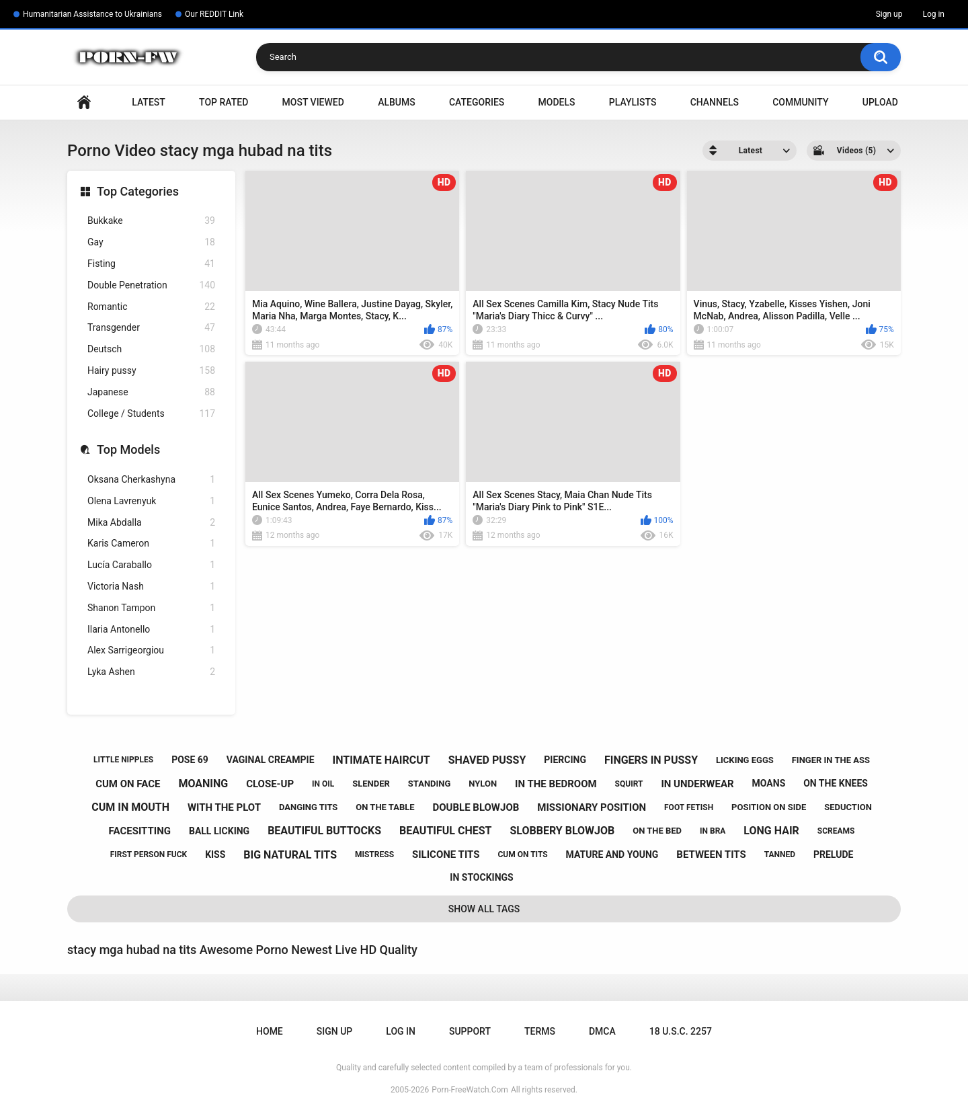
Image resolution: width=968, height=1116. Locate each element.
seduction (848, 807)
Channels (714, 102)
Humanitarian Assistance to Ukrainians (92, 14)
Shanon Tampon (151, 608)
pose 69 (189, 759)
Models (556, 102)
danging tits (308, 807)
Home (84, 102)
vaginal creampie (271, 759)
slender (371, 784)
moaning (203, 783)
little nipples (123, 759)
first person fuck (149, 854)
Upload (880, 102)
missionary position (591, 807)
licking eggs (745, 760)
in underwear (697, 784)
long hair (771, 830)
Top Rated (223, 102)
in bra (712, 831)
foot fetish (688, 807)
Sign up (889, 14)
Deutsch (151, 349)
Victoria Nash (151, 586)
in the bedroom (556, 784)
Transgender (151, 327)
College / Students (151, 414)
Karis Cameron (151, 543)
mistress (374, 854)
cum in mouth (130, 807)
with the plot (224, 807)
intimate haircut (381, 760)
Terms (539, 1031)
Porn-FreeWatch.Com (470, 1089)
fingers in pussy (651, 760)
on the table (385, 807)
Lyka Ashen (151, 672)
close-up (270, 784)
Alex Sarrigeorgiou (151, 650)
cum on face (127, 784)
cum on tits (522, 854)
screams (836, 831)
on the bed (657, 831)
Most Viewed (313, 102)
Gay (151, 242)
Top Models (128, 449)
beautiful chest (445, 830)
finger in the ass (831, 760)
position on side (768, 807)
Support (470, 1031)
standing (429, 784)
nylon (483, 784)
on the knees (835, 783)
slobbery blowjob (562, 830)
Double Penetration (151, 285)
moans (769, 783)
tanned (779, 854)
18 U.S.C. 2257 (680, 1031)
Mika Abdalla (151, 522)
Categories (476, 102)
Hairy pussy (151, 370)
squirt (629, 784)
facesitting (140, 831)
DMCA (602, 1031)
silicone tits (446, 854)
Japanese (151, 392)
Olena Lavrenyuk (151, 501)
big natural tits (290, 854)
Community (800, 102)
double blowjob (475, 807)
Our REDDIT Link (214, 14)
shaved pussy (487, 760)
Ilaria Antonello (151, 629)
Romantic (151, 307)
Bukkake (151, 221)
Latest (148, 102)
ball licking (219, 831)
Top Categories (138, 191)
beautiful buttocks (324, 830)
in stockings (481, 877)
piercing (565, 759)
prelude (833, 854)
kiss (215, 854)
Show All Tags (484, 909)
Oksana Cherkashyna (151, 479)
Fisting (151, 264)
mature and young (612, 854)
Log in (933, 14)
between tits (710, 854)
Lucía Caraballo (151, 565)
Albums (396, 102)
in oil (323, 784)
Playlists (633, 102)
